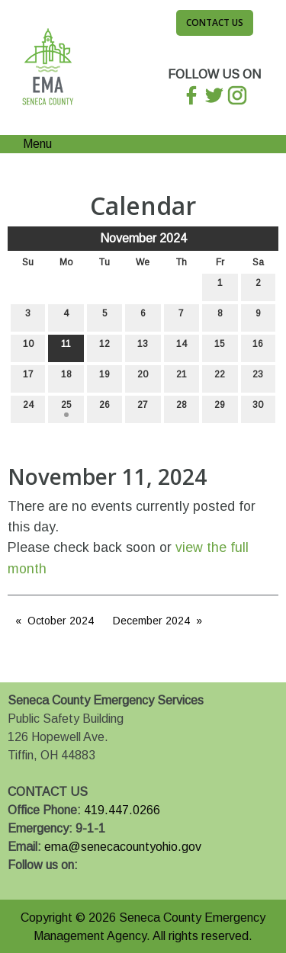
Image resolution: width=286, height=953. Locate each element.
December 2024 (151, 620)
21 (181, 378)
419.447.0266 (122, 810)
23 (257, 378)
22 (219, 378)
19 (104, 378)
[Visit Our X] (44, 882)
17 (28, 378)
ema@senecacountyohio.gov (122, 846)
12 (104, 347)
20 (142, 378)
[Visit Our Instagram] (68, 882)
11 (66, 347)
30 (257, 408)
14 (181, 347)
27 (142, 408)
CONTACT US (48, 791)
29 (219, 408)
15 (219, 347)
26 (104, 408)
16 (257, 347)
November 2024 (143, 238)
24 (28, 408)
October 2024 (60, 620)
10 (28, 347)
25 (66, 408)
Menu (30, 144)
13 (142, 347)
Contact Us (214, 22)
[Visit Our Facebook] (20, 882)
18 (66, 378)
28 (181, 408)
